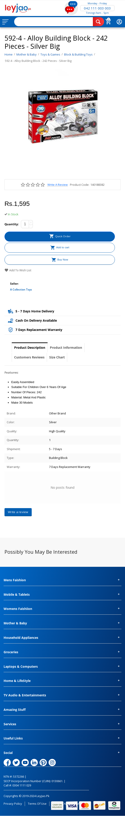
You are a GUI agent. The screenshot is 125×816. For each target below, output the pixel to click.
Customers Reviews (29, 357)
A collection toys (21, 289)
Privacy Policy (13, 804)
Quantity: (11, 224)
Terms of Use (37, 804)
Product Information (66, 347)
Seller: (14, 284)
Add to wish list (17, 270)
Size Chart (57, 357)
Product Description (29, 347)
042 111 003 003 (97, 8)
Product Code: (79, 185)
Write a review (57, 184)
